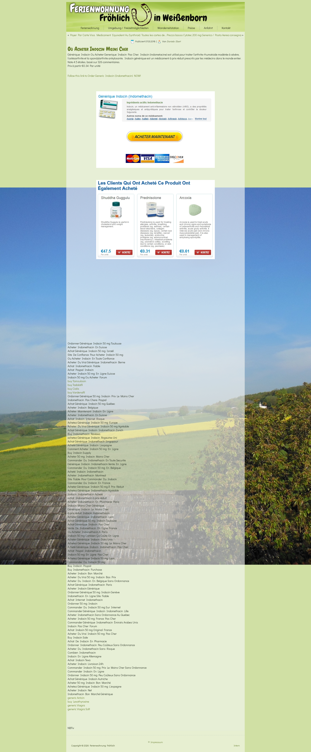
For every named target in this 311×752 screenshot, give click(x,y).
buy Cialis (73, 388)
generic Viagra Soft (79, 709)
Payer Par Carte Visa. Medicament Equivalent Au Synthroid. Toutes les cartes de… (118, 35)
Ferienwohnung (99, 8)
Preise (191, 28)
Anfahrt (208, 28)
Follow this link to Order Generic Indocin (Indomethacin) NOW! (104, 76)
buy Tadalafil (75, 385)
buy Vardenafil (76, 392)
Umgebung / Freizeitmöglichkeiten (128, 28)
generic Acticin (76, 698)
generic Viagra (76, 705)
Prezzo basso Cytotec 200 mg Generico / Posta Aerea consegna (204, 35)
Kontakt (226, 28)
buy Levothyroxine (78, 701)
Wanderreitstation (168, 28)
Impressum (157, 742)
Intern (237, 745)
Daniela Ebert (174, 41)
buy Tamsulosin (77, 381)
